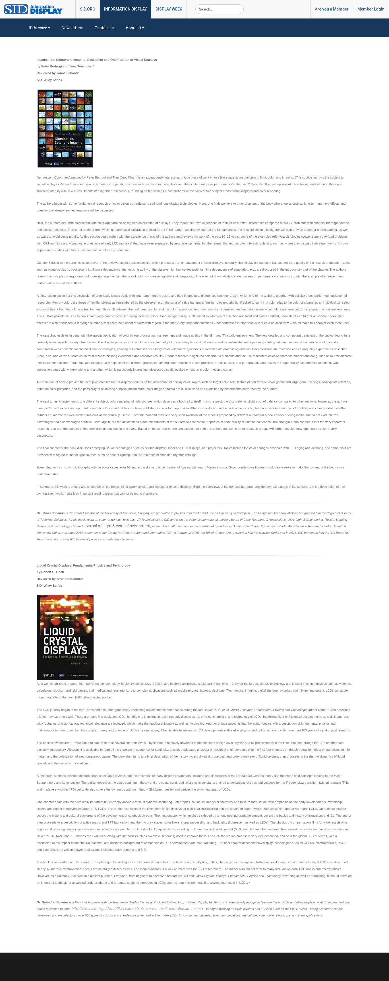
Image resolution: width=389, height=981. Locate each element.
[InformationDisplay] (36, 9)
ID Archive (39, 28)
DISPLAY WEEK (169, 9)
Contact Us (104, 28)
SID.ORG (87, 9)
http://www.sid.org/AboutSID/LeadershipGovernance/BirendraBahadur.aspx (137, 908)
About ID (135, 28)
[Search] (219, 9)
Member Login (370, 9)
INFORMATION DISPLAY (125, 9)
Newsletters (72, 28)
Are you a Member (332, 9)
